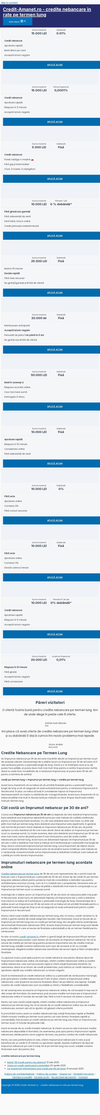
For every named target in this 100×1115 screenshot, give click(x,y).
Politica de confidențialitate (19, 1074)
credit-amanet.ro (29, 936)
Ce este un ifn (41, 1077)
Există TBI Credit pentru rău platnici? (26, 1062)
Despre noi (65, 1074)
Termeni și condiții (22, 1077)
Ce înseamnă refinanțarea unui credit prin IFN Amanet (36, 1068)
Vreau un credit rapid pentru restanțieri (28, 1065)
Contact (83, 1077)
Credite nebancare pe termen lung (20, 873)
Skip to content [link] (9, 2)
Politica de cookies (47, 1074)
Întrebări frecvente (84, 1074)
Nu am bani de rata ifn (64, 1077)
